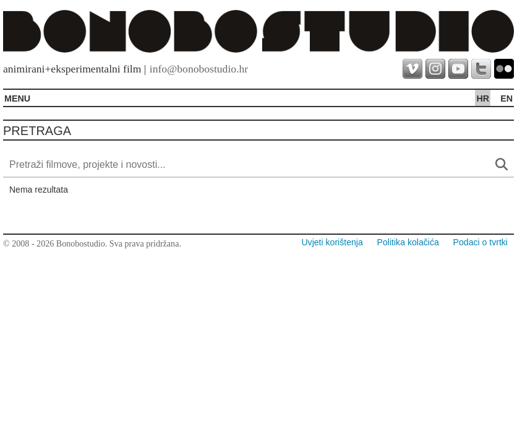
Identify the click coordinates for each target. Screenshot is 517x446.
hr (482, 98)
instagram (435, 69)
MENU (17, 98)
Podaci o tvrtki (480, 242)
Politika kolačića (408, 242)
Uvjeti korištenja (331, 242)
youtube (458, 69)
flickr (504, 69)
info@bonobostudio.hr (199, 69)
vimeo (412, 69)
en (506, 98)
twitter (481, 69)
